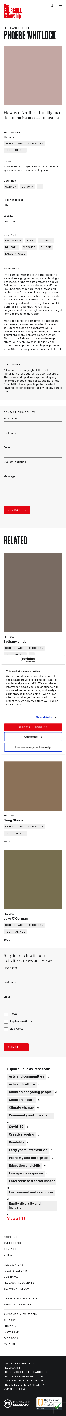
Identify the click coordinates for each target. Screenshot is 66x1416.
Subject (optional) (15, 462)
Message (9, 476)
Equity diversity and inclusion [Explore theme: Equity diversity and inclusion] (25, 1205)
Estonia (28, 187)
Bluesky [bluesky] (10, 1320)
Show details (43, 717)
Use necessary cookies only (33, 747)
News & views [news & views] (14, 1265)
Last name (10, 433)
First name (10, 418)
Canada (11, 187)
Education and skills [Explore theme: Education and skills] (25, 1165)
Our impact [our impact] (12, 1277)
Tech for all (15, 150)
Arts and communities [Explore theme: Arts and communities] (26, 1076)
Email (7, 447)
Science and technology (24, 143)
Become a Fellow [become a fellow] (17, 1289)
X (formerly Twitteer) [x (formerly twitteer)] (20, 1314)
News (13, 1014)
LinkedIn (46, 240)
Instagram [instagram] (12, 1332)
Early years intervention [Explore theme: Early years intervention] (28, 1150)
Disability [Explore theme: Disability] (16, 1142)
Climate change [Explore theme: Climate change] (21, 1107)
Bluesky (11, 247)
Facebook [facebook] (11, 1338)
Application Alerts (21, 1021)
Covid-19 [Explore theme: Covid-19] (16, 1126)
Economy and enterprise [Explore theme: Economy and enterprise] (28, 1158)
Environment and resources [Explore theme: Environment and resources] (31, 1192)
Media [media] (8, 1255)
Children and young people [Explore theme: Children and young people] (30, 1092)
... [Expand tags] (40, 187)
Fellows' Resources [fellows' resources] (19, 1283)
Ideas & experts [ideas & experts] (16, 1271)
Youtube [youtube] (10, 1344)
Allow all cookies (33, 727)
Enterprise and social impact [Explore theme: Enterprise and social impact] (32, 1181)
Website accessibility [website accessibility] (21, 1299)
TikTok (46, 247)
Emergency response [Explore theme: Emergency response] (26, 1173)
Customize (33, 736)
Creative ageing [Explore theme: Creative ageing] (21, 1134)
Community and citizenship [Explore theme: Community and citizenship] (30, 1115)
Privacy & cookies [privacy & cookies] (18, 1305)
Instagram (13, 240)
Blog (30, 240)
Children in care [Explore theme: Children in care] (21, 1100)
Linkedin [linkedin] (10, 1326)
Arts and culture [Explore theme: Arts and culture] (22, 1084)
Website (29, 247)
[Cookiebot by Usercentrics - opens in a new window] (19, 659)
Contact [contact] (10, 1249)
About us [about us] (10, 1237)
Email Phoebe (15, 254)
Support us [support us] (12, 1243)
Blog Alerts (16, 1028)
